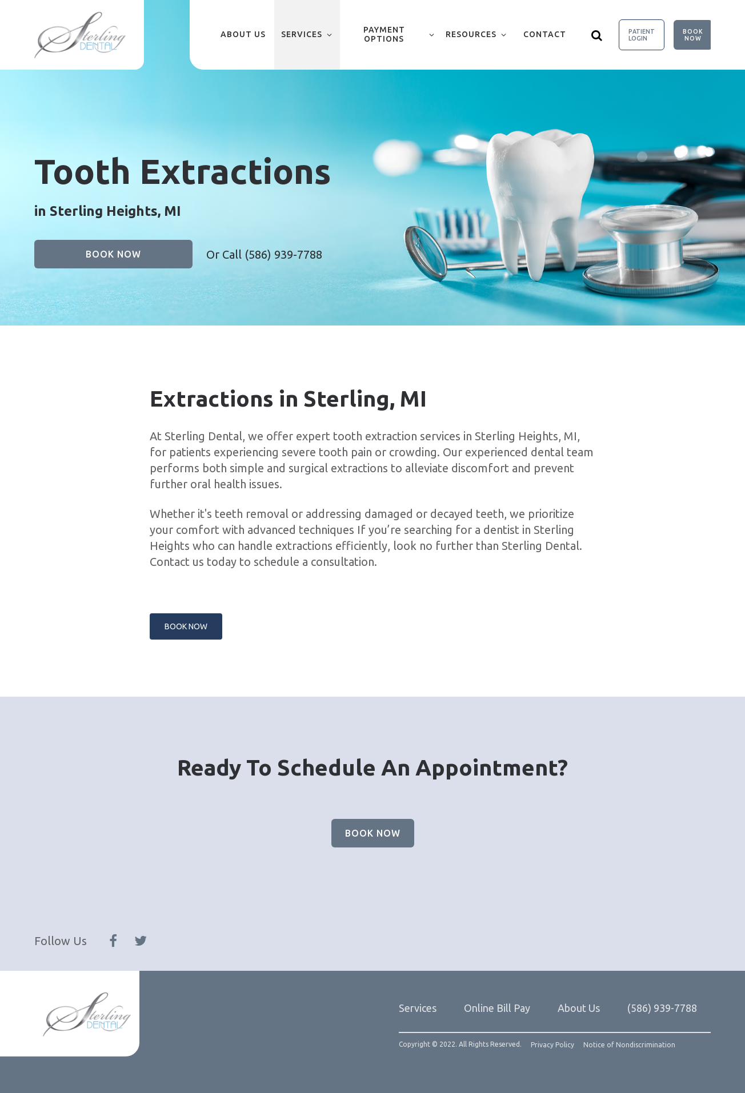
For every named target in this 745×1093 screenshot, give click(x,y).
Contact (544, 34)
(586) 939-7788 (283, 254)
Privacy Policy (552, 1045)
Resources (471, 34)
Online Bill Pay (497, 1008)
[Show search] (597, 35)
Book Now (693, 35)
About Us (243, 34)
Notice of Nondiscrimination (629, 1045)
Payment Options (384, 34)
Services (301, 34)
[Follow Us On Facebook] (113, 941)
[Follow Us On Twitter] (140, 941)
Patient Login (641, 35)
